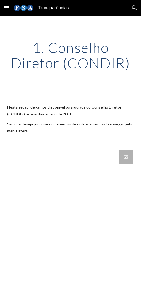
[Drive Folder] (70, 215)
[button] (6, 7)
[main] (70, 55)
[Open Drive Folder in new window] (126, 157)
